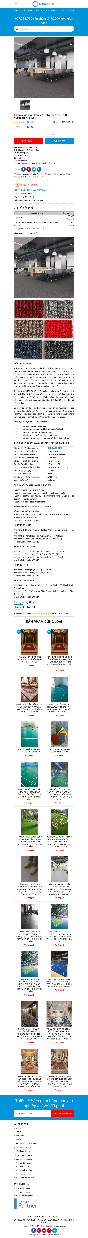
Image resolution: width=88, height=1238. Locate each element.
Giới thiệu (19, 1128)
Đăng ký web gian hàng (24, 1170)
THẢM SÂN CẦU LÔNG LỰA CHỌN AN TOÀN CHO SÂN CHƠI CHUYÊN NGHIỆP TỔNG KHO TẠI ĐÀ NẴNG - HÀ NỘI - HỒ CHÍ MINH (59, 794)
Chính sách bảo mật (23, 1147)
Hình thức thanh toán (23, 1160)
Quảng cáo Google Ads (24, 1195)
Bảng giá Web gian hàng (24, 1188)
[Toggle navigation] (16, 4)
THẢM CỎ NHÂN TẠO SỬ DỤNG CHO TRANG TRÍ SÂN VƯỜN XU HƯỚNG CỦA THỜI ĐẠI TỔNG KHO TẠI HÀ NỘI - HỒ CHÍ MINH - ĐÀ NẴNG (29, 842)
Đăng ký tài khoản (22, 1167)
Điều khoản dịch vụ (22, 1151)
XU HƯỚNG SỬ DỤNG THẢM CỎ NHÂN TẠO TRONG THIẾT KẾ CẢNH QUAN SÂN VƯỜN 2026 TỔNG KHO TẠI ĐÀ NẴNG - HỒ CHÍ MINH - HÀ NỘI (59, 842)
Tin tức (18, 1132)
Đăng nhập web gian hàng (25, 1177)
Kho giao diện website (24, 1163)
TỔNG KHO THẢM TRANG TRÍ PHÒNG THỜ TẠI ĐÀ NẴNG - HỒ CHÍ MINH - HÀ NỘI (29, 659)
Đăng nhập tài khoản (23, 1174)
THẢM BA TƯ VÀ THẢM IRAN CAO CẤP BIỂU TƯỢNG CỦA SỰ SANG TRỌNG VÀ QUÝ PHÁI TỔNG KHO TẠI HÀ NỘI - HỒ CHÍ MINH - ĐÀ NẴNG (59, 1081)
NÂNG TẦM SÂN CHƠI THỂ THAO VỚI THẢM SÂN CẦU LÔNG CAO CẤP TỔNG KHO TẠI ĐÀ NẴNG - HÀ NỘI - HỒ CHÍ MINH (29, 794)
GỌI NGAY (59, 141)
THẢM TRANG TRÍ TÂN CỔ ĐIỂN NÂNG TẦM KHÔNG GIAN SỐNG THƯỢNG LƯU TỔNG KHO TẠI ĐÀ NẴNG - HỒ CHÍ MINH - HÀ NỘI (59, 662)
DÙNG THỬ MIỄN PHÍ (62, 1113)
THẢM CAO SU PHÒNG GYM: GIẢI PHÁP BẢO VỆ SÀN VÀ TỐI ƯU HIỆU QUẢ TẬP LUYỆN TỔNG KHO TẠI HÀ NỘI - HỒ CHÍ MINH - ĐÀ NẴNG (29, 937)
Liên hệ (18, 1139)
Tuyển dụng (19, 1135)
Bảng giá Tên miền (22, 1192)
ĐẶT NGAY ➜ (28, 141)
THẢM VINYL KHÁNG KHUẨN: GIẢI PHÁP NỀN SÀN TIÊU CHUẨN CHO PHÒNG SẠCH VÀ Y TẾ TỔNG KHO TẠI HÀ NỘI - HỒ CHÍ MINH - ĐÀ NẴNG (59, 889)
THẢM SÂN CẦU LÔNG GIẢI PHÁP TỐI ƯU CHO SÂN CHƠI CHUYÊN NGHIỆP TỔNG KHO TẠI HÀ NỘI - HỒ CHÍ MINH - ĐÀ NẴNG (59, 937)
